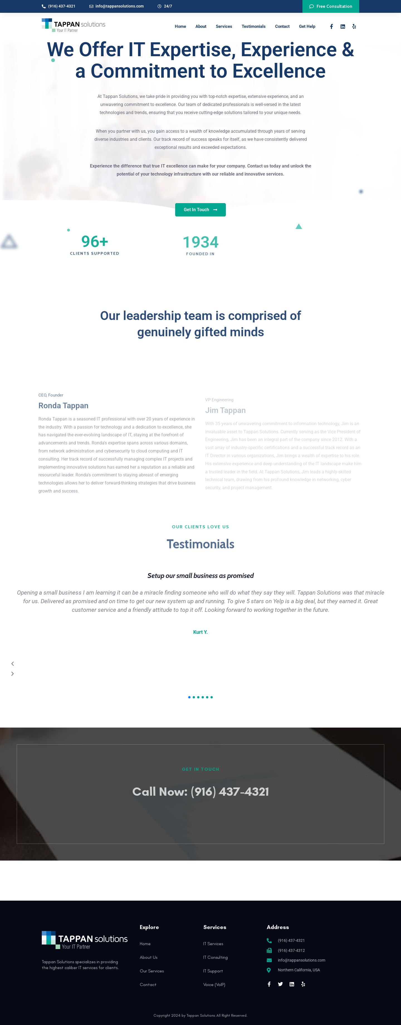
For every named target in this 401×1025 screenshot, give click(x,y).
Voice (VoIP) (214, 984)
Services (224, 26)
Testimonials (254, 26)
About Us (148, 957)
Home (180, 26)
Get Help (307, 26)
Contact (282, 26)
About (200, 26)
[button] (189, 697)
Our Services (152, 971)
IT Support (213, 971)
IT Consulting (215, 957)
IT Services (213, 943)
